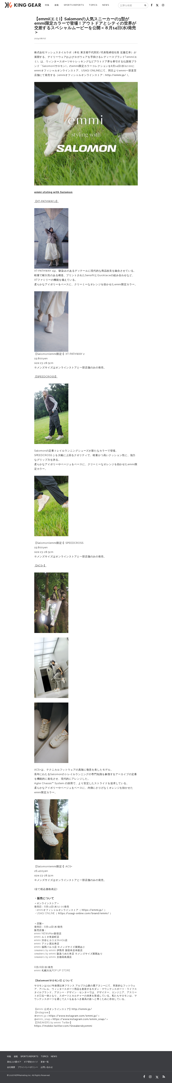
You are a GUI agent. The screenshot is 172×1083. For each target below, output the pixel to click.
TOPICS (93, 5)
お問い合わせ (47, 1067)
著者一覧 (45, 1062)
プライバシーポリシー (28, 1067)
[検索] (145, 5)
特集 (47, 5)
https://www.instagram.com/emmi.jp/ (73, 1015)
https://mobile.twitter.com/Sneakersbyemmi (63, 1026)
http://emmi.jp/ (115, 75)
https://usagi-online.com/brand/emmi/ (83, 913)
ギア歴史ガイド (31, 1062)
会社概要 (11, 1067)
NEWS (105, 5)
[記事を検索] (130, 5)
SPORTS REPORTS (74, 5)
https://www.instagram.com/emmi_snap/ (79, 1019)
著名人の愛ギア (14, 1062)
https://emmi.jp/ (92, 910)
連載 (56, 5)
